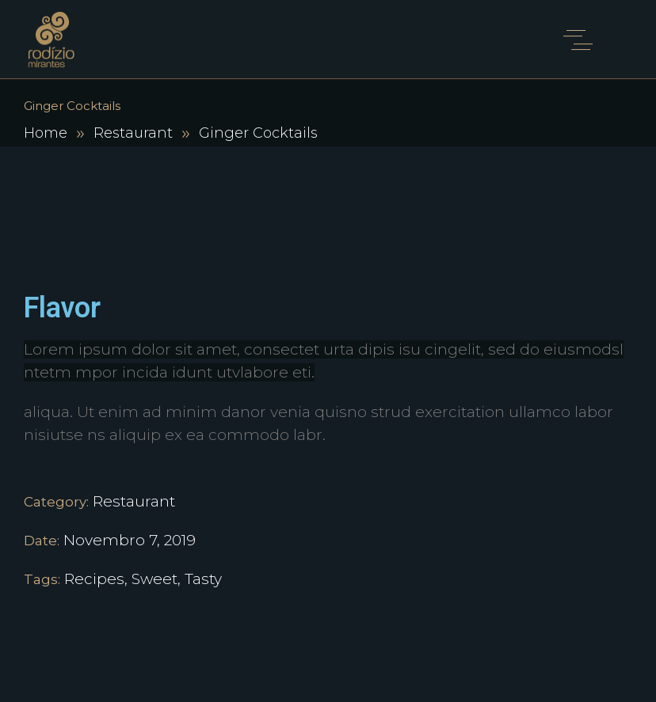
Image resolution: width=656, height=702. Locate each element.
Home (45, 133)
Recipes (94, 579)
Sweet (154, 579)
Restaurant (133, 133)
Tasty (203, 579)
